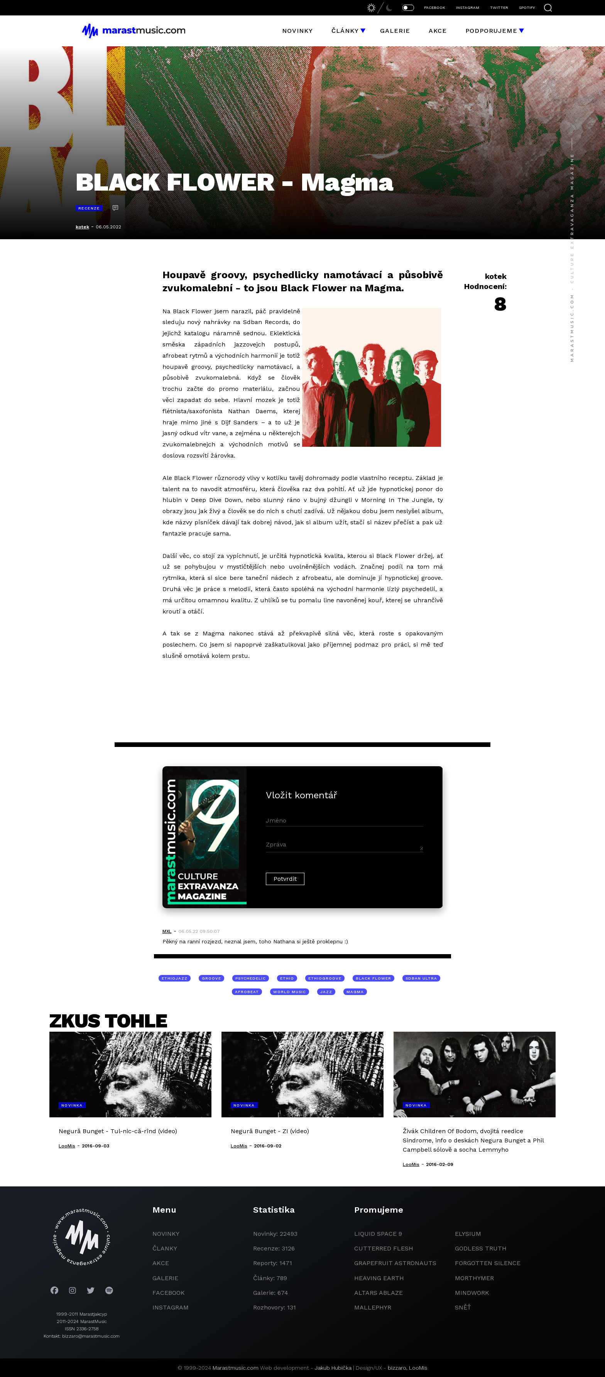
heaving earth (379, 1278)
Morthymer (474, 1278)
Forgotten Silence (488, 1263)
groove (211, 978)
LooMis (418, 1368)
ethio (287, 978)
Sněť (463, 1307)
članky (164, 1248)
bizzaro (397, 1368)
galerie (165, 1278)
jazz (326, 992)
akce (160, 1263)
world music (289, 992)
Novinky (297, 30)
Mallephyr (372, 1307)
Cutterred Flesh (383, 1248)
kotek (82, 227)
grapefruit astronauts (395, 1263)
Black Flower (373, 978)
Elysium (468, 1233)
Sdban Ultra (421, 978)
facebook (168, 1292)
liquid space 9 (378, 1233)
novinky (165, 1233)
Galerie (395, 30)
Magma (355, 992)
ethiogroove (324, 978)
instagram (170, 1307)
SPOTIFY (527, 7)
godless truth (481, 1248)
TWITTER (499, 7)
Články (345, 30)
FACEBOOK (434, 7)
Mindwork (472, 1292)
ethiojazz (175, 978)
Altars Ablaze (378, 1292)
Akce (438, 30)
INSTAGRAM (467, 7)
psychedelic (250, 978)
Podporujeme (491, 30)
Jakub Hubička (333, 1368)
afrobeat (247, 992)
